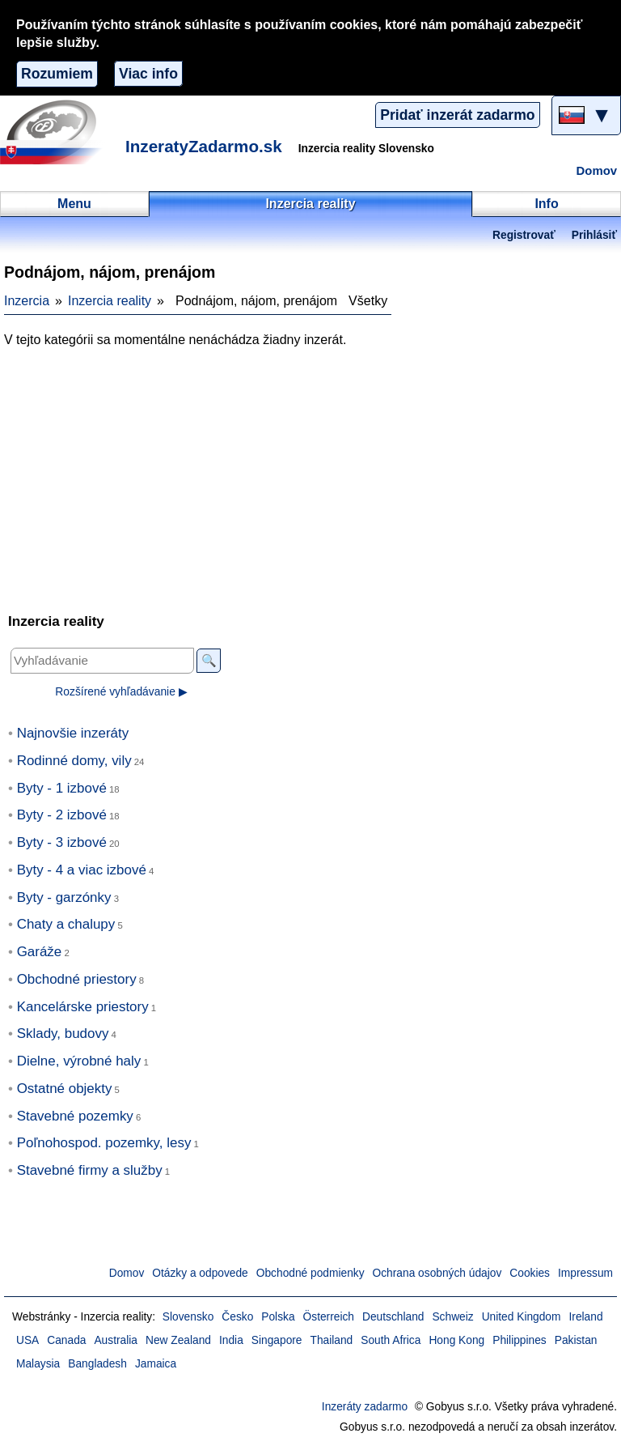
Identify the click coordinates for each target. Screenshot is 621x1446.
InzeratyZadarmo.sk (203, 146)
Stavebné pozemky (75, 1116)
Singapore (276, 1340)
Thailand (331, 1340)
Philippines (519, 1340)
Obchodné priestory (77, 979)
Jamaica (155, 1364)
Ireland (585, 1317)
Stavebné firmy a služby (90, 1170)
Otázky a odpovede (199, 1273)
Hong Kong (456, 1340)
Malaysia (38, 1364)
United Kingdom (521, 1317)
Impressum (585, 1273)
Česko (237, 1317)
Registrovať (524, 235)
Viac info (148, 74)
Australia (115, 1340)
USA (27, 1340)
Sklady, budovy (63, 1033)
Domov (597, 170)
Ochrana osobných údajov (437, 1273)
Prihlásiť (594, 235)
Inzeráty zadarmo (365, 1407)
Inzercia (26, 301)
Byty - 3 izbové (62, 842)
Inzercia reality (109, 301)
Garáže (39, 951)
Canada (66, 1340)
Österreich (328, 1317)
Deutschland (393, 1317)
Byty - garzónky (64, 897)
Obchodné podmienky (310, 1273)
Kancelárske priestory (83, 1006)
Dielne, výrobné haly (79, 1061)
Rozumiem (57, 74)
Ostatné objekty (64, 1088)
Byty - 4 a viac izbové (81, 870)
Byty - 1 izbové (62, 788)
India (231, 1340)
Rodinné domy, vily (74, 760)
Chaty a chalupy (66, 924)
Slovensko (188, 1317)
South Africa (390, 1340)
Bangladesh (97, 1364)
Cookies (529, 1273)
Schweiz (452, 1317)
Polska (277, 1317)
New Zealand (178, 1340)
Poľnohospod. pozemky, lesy (104, 1142)
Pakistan (576, 1340)
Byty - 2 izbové (62, 815)
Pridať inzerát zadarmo (457, 115)
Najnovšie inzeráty (73, 733)
